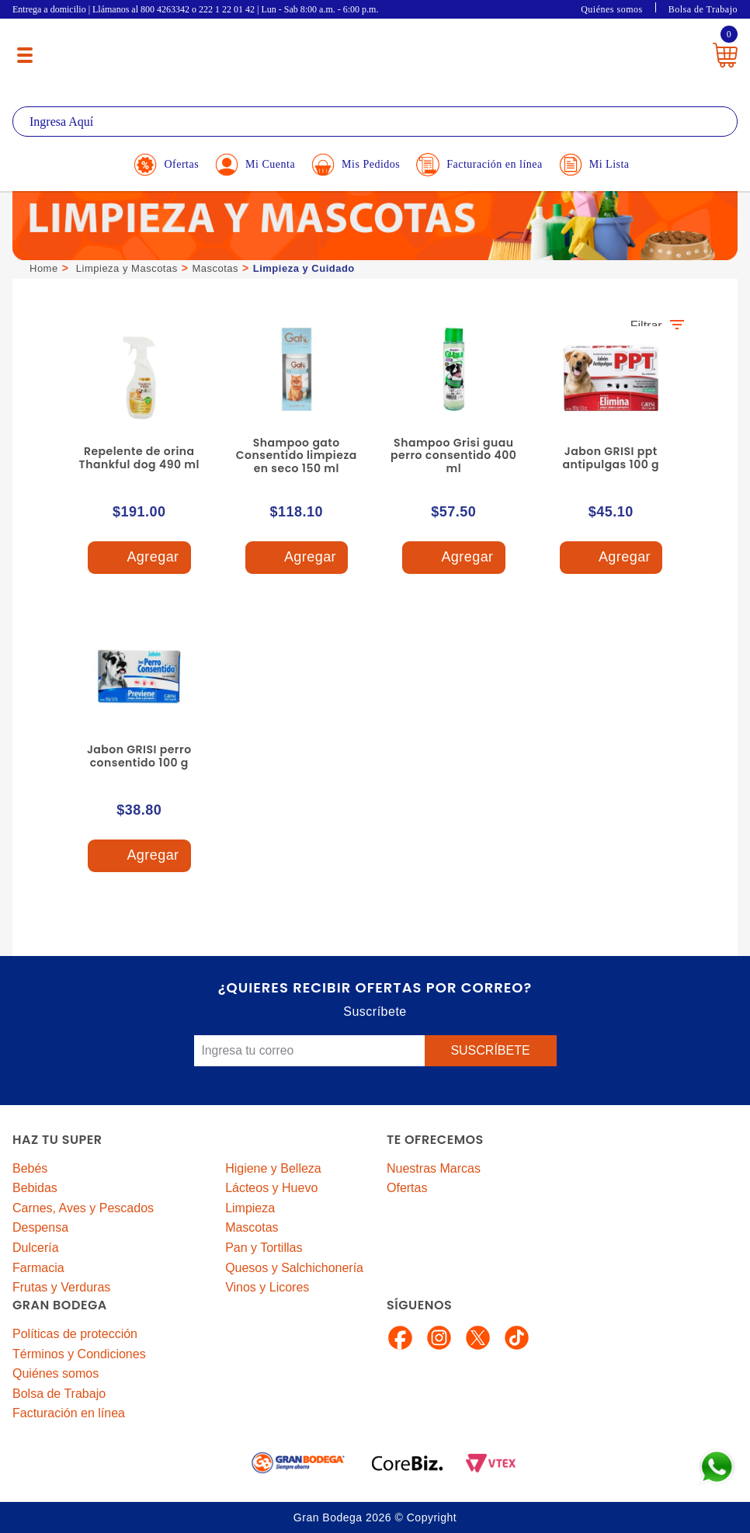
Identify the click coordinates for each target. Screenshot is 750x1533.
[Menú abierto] (24, 55)
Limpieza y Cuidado (304, 268)
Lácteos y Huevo (271, 1187)
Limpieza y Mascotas (127, 268)
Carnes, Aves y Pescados (83, 1208)
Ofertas (407, 1187)
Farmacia (38, 1267)
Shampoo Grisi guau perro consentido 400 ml (453, 456)
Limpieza (250, 1208)
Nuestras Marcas (434, 1168)
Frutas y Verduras (61, 1287)
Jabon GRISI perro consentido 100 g (139, 756)
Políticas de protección (74, 1333)
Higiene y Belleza (273, 1168)
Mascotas (215, 268)
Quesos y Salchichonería (294, 1267)
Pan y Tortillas (263, 1247)
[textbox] (375, 121)
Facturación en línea (68, 1413)
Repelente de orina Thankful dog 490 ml (139, 457)
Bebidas (34, 1187)
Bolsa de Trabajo (703, 9)
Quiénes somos (612, 9)
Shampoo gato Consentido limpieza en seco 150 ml (296, 456)
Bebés (29, 1168)
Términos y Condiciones (79, 1354)
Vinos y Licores (267, 1287)
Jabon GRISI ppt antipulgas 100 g (610, 457)
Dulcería (35, 1247)
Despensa (40, 1227)
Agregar (139, 558)
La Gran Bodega (365, 48)
